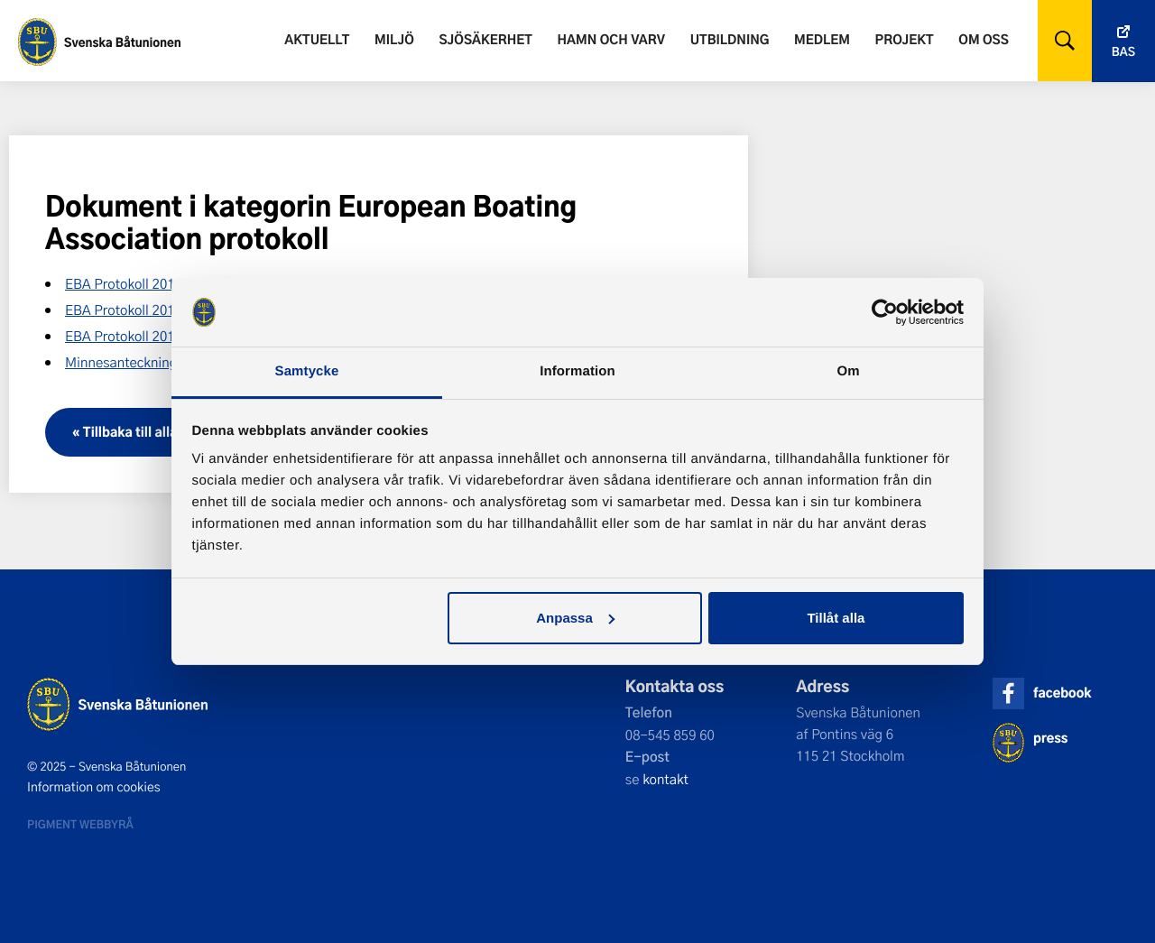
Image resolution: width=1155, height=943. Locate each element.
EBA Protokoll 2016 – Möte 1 (151, 309)
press (1050, 737)
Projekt (904, 39)
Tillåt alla (835, 617)
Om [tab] (847, 371)
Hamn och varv (611, 39)
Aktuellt (316, 39)
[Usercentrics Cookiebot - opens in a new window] (885, 312)
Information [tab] (577, 371)
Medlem (822, 39)
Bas (1123, 52)
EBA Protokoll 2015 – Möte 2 (151, 283)
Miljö (394, 39)
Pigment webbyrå (80, 824)
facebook (1062, 692)
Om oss (983, 39)
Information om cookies (94, 787)
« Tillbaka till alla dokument (157, 431)
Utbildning (730, 39)
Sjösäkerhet (485, 39)
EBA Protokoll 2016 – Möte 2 (151, 336)
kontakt (665, 779)
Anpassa (575, 617)
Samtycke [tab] (307, 371)
